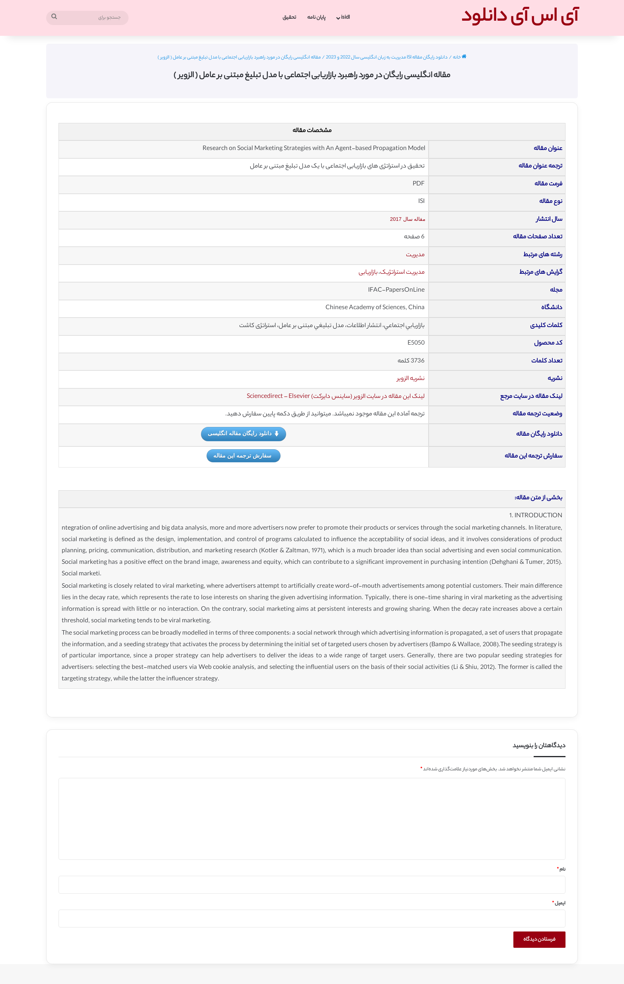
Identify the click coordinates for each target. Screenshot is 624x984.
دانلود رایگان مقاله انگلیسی (244, 433)
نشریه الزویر (411, 379)
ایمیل (559, 904)
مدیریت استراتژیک (402, 273)
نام (561, 870)
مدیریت (415, 255)
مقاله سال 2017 (407, 219)
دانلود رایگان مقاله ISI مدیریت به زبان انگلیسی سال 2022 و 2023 (387, 58)
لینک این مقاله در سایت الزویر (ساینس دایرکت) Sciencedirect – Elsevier (336, 397)
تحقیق (289, 18)
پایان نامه (316, 18)
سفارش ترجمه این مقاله (242, 455)
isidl (345, 18)
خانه (459, 58)
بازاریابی (368, 273)
